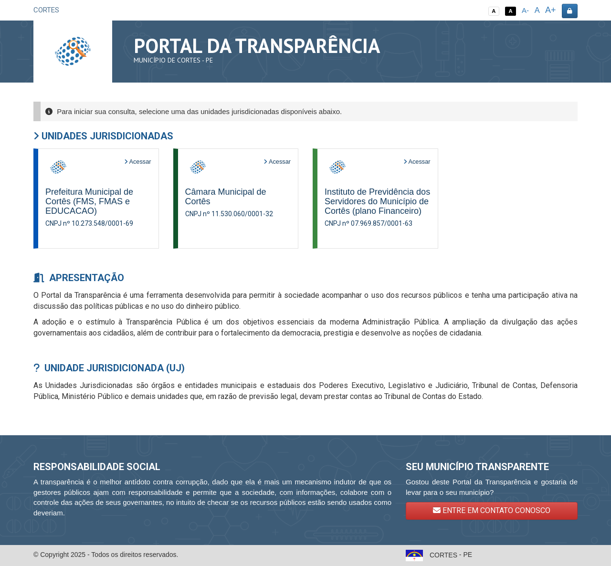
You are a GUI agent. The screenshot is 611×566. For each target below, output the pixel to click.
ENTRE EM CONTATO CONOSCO (491, 510)
